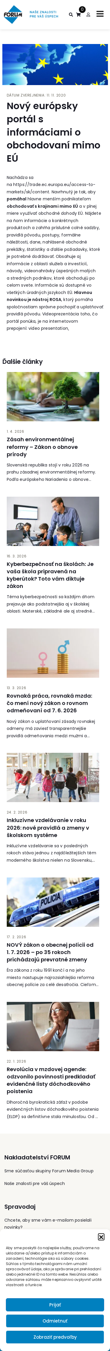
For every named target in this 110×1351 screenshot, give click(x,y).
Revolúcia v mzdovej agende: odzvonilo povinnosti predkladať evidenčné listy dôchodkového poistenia (51, 1080)
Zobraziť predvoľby (55, 1337)
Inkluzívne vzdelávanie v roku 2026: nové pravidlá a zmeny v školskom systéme (48, 827)
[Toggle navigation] (100, 14)
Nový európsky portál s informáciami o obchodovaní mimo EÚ (53, 132)
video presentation (48, 328)
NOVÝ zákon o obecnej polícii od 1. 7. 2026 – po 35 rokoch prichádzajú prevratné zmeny (50, 952)
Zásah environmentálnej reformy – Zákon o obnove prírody (42, 447)
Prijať (55, 1305)
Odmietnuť (55, 1321)
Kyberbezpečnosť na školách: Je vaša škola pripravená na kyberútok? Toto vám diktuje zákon (50, 575)
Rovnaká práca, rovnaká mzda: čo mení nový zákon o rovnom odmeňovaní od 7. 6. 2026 (49, 703)
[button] (101, 1237)
